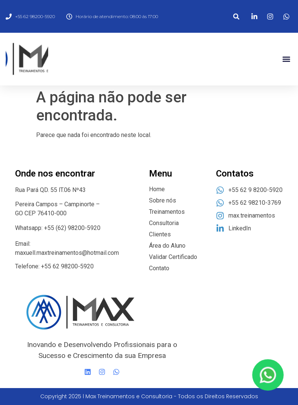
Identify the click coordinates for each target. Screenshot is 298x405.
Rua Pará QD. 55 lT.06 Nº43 (51, 189)
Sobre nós (162, 200)
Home (157, 189)
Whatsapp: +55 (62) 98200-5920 (57, 227)
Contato (159, 268)
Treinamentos (167, 211)
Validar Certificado (173, 256)
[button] (236, 16)
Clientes (160, 234)
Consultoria (164, 223)
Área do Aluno (167, 245)
